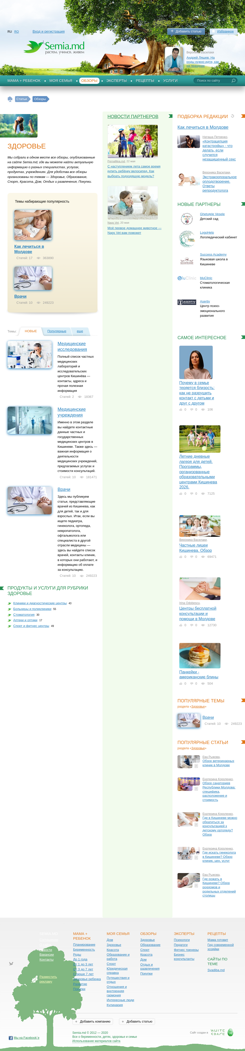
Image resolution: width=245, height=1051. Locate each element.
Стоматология (23, 614)
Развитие (80, 984)
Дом (110, 940)
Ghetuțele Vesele (212, 214)
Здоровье (198, 706)
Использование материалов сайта (96, 1041)
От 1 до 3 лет (83, 964)
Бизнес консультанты (184, 957)
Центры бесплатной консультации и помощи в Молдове (197, 613)
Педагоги (181, 945)
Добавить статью (189, 31)
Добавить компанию (94, 1021)
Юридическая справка (117, 971)
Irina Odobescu (189, 603)
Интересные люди (120, 1000)
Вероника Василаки (216, 172)
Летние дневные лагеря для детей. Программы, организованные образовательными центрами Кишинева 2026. (198, 471)
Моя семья (61, 81)
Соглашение (49, 940)
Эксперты (116, 81)
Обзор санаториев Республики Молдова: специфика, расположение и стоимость (219, 791)
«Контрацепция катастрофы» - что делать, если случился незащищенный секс (219, 150)
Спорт (111, 964)
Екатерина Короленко (217, 779)
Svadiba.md (216, 970)
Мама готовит (218, 940)
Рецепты (145, 81)
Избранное (225, 31)
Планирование (84, 944)
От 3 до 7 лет (83, 969)
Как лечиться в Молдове (203, 127)
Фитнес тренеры (186, 950)
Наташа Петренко (214, 137)
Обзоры (89, 81)
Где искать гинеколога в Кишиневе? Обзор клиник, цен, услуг (219, 857)
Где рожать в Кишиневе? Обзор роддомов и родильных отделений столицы (219, 887)
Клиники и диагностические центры (40, 603)
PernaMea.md (116, 161)
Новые (31, 331)
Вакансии (47, 954)
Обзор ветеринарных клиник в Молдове (218, 763)
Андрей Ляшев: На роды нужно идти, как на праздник (202, 62)
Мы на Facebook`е (27, 1038)
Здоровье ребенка (87, 979)
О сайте (46, 945)
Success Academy (213, 254)
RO (16, 31)
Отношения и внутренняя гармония (117, 991)
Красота (113, 950)
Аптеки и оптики (25, 620)
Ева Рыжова (211, 757)
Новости (46, 950)
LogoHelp (207, 232)
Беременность (84, 949)
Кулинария (115, 1005)
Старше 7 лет (83, 974)
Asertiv (205, 301)
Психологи (182, 940)
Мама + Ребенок (24, 81)
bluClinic (206, 278)
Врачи (20, 296)
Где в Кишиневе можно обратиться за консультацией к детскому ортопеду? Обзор (219, 826)
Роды (77, 954)
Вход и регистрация (48, 31)
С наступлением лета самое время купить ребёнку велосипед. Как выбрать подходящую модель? (134, 171)
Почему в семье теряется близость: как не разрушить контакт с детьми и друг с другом (196, 393)
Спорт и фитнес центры (31, 626)
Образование (150, 945)
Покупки (79, 989)
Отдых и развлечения (150, 967)
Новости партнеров (133, 116)
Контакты (47, 959)
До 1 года (80, 959)
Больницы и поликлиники (32, 609)
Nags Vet (113, 222)
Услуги (170, 81)
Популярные (57, 331)
